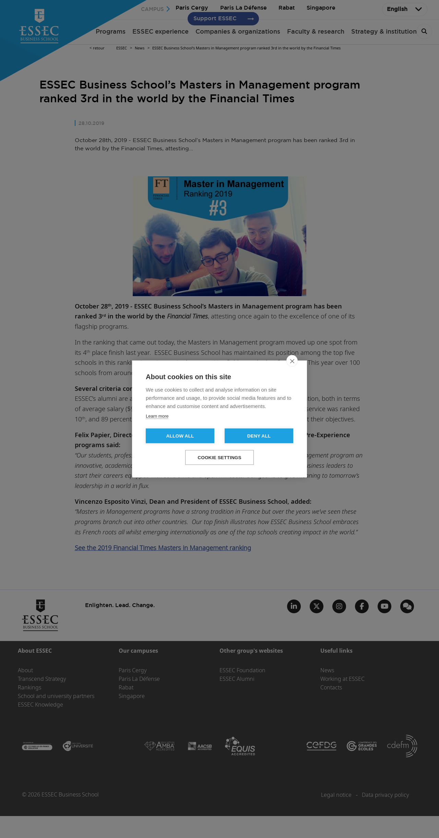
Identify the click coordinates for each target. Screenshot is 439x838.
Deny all (259, 436)
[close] (292, 361)
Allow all (180, 436)
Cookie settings (219, 457)
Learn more (157, 416)
